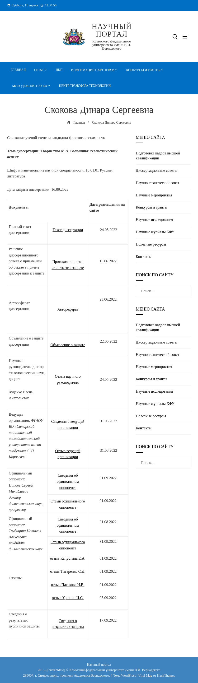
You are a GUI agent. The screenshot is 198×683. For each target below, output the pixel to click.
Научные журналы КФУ (155, 232)
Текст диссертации (68, 230)
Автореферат (67, 309)
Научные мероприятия (154, 195)
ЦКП (59, 70)
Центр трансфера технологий (85, 86)
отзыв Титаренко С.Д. (67, 571)
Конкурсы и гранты (143, 70)
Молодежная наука (29, 86)
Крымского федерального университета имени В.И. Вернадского (111, 44)
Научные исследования (154, 220)
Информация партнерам (92, 70)
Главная (18, 70)
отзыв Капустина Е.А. (67, 558)
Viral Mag (145, 675)
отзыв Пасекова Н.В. (67, 585)
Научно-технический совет (157, 183)
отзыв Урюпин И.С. (68, 598)
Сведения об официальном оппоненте (68, 481)
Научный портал (112, 30)
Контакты (143, 257)
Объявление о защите (67, 345)
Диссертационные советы (156, 170)
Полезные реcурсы (151, 244)
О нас (39, 70)
